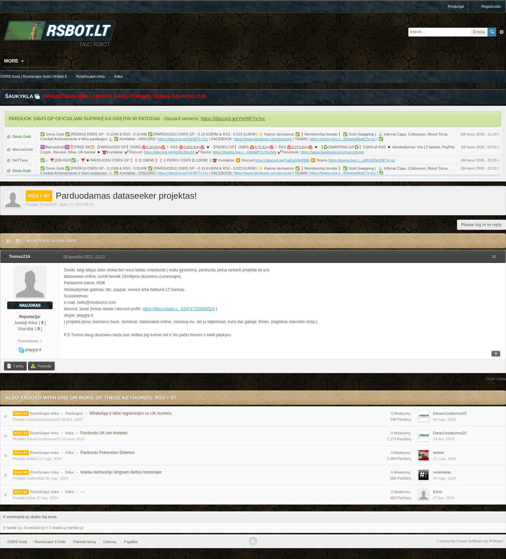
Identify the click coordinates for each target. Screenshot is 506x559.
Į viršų (14, 366)
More (14, 61)
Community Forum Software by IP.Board (470, 541)
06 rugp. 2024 (444, 478)
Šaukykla (19, 96)
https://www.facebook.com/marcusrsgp (332, 152)
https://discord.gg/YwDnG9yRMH (282, 160)
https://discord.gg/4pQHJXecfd (169, 152)
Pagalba (130, 542)
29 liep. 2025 (443, 439)
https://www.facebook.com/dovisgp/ (263, 139)
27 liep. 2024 (443, 498)
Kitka (69, 433)
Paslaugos (73, 413)
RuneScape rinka (44, 413)
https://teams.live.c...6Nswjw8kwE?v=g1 (343, 139)
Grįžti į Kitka (496, 379)
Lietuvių (109, 542)
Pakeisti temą (84, 542)
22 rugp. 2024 (444, 459)
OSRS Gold (17, 542)
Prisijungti (456, 6)
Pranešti (40, 366)
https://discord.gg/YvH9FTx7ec (233, 118)
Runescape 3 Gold (50, 542)
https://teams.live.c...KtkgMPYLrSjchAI (245, 152)
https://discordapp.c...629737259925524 (179, 309)
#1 (497, 256)
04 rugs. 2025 (444, 419)
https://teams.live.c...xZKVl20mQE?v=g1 (361, 160)
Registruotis (491, 6)
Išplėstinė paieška (501, 32)
